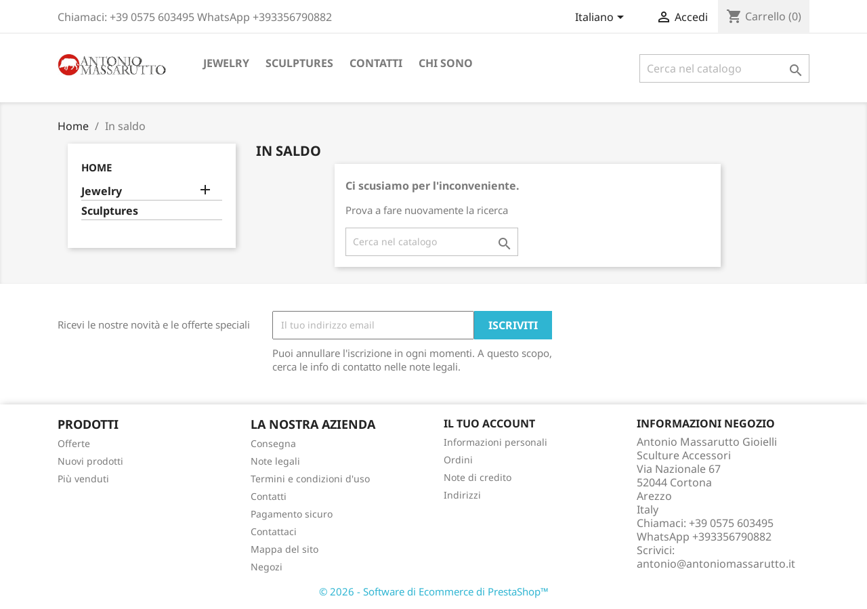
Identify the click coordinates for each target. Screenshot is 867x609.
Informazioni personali (495, 442)
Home (96, 167)
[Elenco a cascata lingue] (602, 18)
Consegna (273, 443)
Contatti (376, 63)
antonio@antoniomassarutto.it (716, 563)
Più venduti (83, 478)
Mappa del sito (284, 549)
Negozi (266, 566)
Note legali (275, 461)
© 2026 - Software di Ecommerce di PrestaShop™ (434, 591)
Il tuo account (489, 423)
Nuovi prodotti (90, 461)
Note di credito (477, 477)
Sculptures (299, 63)
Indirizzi (462, 494)
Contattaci (274, 531)
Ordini (458, 459)
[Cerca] (724, 68)
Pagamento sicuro (292, 513)
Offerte (74, 443)
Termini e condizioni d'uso (310, 478)
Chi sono (446, 63)
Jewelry (226, 63)
